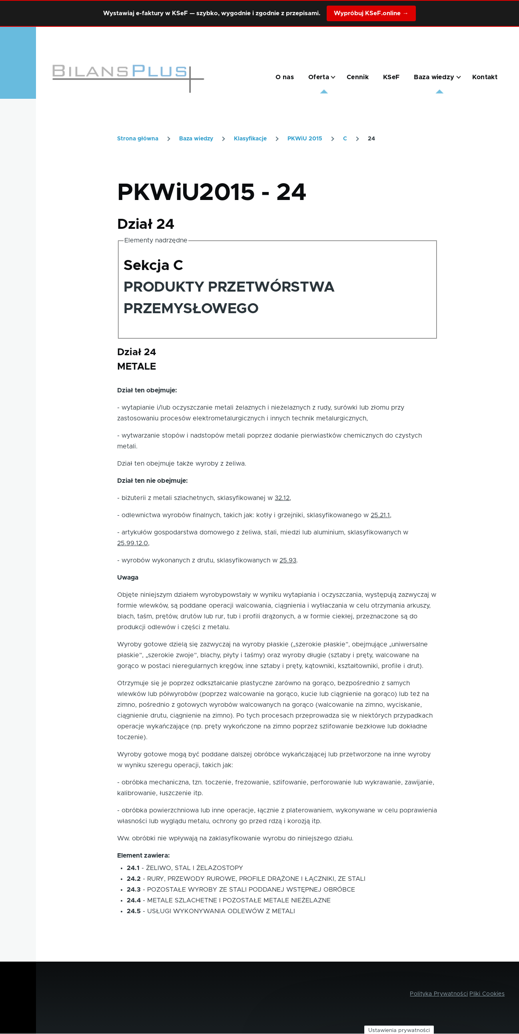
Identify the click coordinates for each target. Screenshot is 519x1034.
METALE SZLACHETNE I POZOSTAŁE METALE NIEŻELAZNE (239, 900)
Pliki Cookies (487, 994)
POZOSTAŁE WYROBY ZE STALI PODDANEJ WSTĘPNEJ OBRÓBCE (251, 889)
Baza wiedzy (196, 139)
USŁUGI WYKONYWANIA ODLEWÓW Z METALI (221, 911)
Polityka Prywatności (439, 994)
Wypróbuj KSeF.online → (371, 13)
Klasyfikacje (250, 139)
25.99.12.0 (132, 543)
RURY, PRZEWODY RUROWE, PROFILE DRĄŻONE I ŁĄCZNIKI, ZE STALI (256, 879)
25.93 (287, 560)
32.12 (282, 498)
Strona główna (137, 139)
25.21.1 (380, 515)
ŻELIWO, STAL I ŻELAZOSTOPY (194, 868)
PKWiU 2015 (304, 139)
